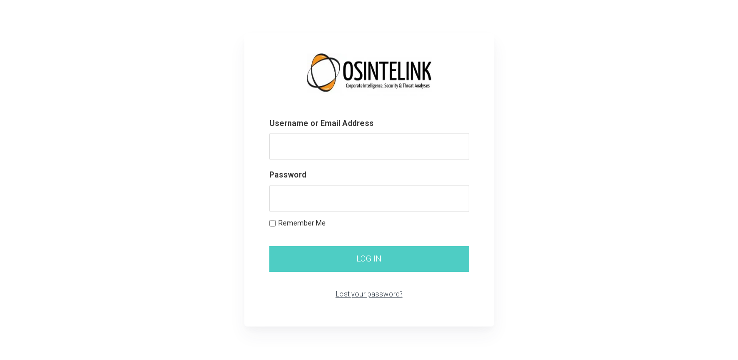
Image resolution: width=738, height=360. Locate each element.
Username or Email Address (321, 123)
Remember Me (297, 223)
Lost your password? (369, 294)
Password (287, 175)
